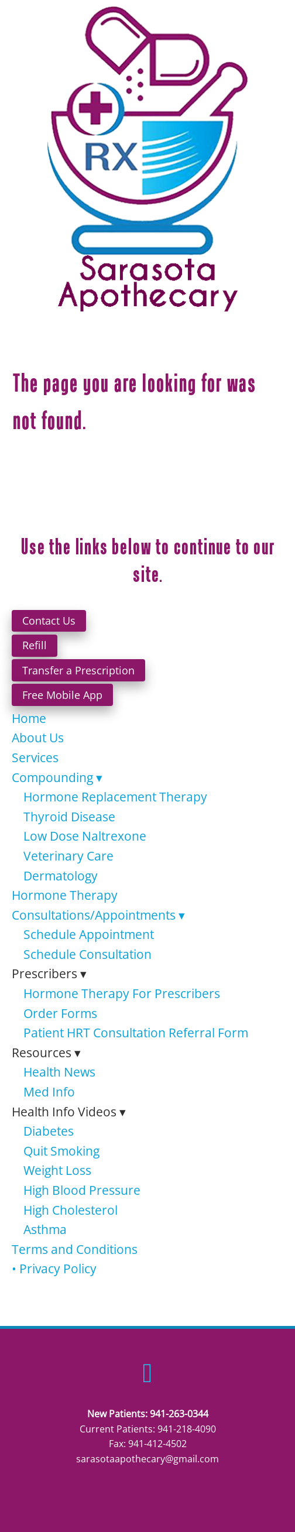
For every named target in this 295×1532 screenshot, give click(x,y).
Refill (34, 645)
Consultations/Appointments (98, 915)
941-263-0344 (179, 1413)
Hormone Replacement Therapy (115, 797)
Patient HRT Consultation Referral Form (135, 1032)
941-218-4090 (186, 1429)
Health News (59, 1072)
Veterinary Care (68, 856)
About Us (38, 737)
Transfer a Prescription (78, 670)
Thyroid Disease (69, 816)
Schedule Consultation (87, 954)
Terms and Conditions (75, 1249)
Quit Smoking (61, 1151)
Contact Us (49, 620)
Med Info (49, 1092)
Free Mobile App (62, 694)
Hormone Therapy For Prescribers (121, 993)
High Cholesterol (70, 1210)
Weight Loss (57, 1170)
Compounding (57, 777)
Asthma (45, 1229)
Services (35, 757)
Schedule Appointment (88, 934)
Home (29, 718)
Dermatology (60, 876)
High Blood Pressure (81, 1190)
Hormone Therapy (65, 895)
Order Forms (60, 1013)
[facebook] (148, 1372)
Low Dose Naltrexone (84, 836)
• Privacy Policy (54, 1268)
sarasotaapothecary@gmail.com (147, 1458)
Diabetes (48, 1131)
